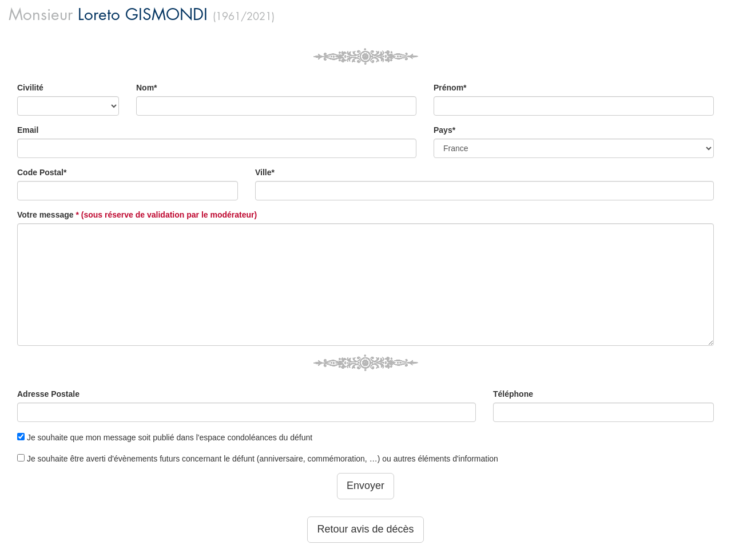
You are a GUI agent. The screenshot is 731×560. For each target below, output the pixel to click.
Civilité (30, 87)
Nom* (146, 87)
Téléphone (513, 394)
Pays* (444, 130)
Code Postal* (41, 172)
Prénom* (450, 87)
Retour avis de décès (365, 529)
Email (27, 130)
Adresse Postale (48, 394)
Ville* (265, 172)
